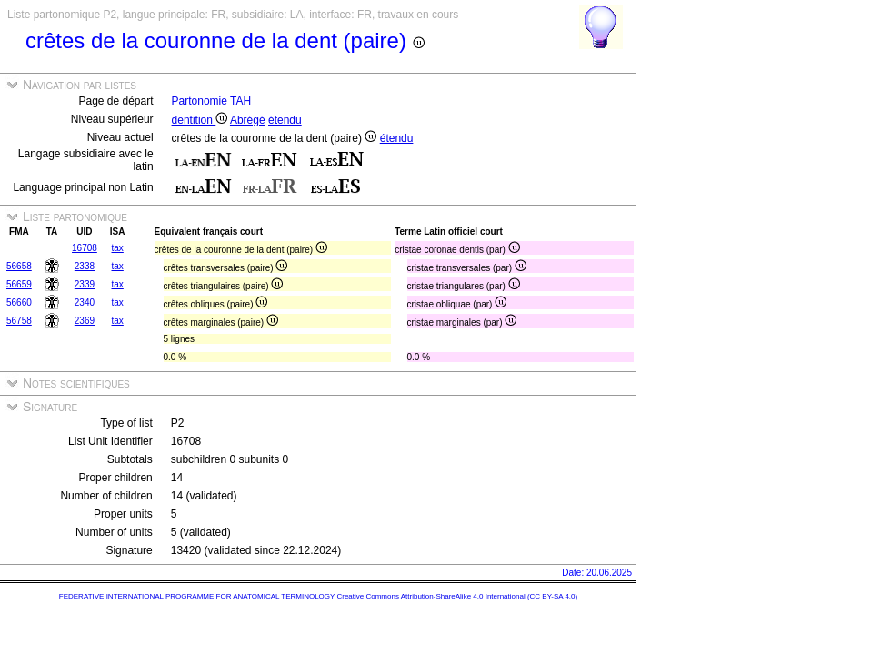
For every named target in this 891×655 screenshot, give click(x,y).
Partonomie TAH (212, 101)
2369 (85, 321)
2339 (85, 284)
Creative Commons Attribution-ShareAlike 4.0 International (430, 596)
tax (118, 248)
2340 (85, 302)
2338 (85, 266)
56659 (19, 284)
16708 (84, 248)
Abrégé (247, 120)
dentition (200, 120)
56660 (19, 302)
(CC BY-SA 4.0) (552, 596)
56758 (19, 321)
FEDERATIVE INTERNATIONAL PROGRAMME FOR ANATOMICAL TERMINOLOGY (197, 596)
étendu (285, 120)
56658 (19, 266)
